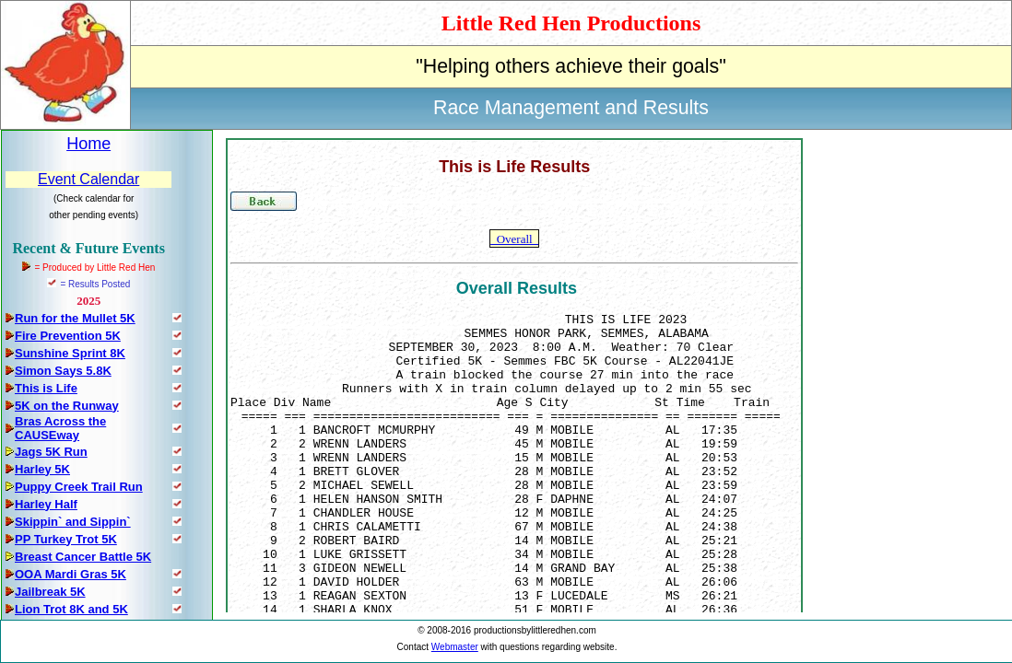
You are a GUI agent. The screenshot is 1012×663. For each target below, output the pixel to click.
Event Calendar (88, 179)
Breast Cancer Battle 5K (83, 557)
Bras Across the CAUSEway (60, 428)
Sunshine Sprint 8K (70, 353)
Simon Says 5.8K (63, 371)
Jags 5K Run (51, 452)
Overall (514, 239)
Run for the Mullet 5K (75, 318)
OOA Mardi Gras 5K (70, 574)
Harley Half (46, 504)
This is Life (46, 388)
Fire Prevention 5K (68, 336)
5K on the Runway (67, 406)
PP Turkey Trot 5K (66, 539)
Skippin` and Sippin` (73, 522)
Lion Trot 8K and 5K (71, 609)
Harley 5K (42, 469)
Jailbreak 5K (50, 592)
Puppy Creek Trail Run (79, 487)
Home (88, 143)
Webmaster (454, 647)
